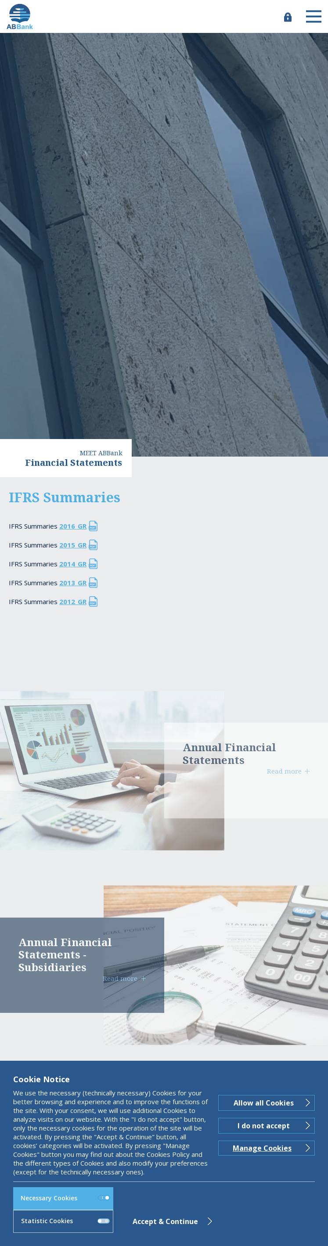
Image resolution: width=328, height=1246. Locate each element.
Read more (284, 771)
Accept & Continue (165, 1221)
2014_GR (73, 563)
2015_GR (73, 544)
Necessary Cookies (65, 1198)
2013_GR (73, 582)
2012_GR (73, 601)
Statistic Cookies (65, 1221)
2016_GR (73, 526)
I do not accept (264, 1126)
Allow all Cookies (264, 1103)
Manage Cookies (262, 1148)
